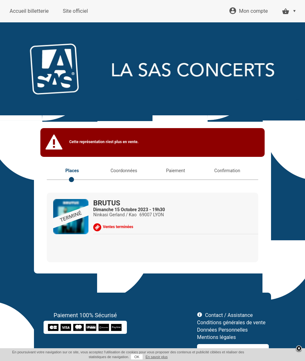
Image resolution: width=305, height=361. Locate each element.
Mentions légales (216, 337)
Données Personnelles (222, 330)
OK (136, 357)
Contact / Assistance (229, 315)
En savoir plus (156, 357)
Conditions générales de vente (231, 322)
